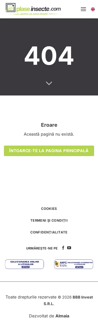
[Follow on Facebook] (63, 248)
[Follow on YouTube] (69, 248)
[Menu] (83, 9)
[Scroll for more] (49, 84)
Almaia (62, 315)
